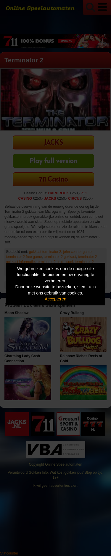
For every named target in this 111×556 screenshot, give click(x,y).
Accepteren (55, 299)
